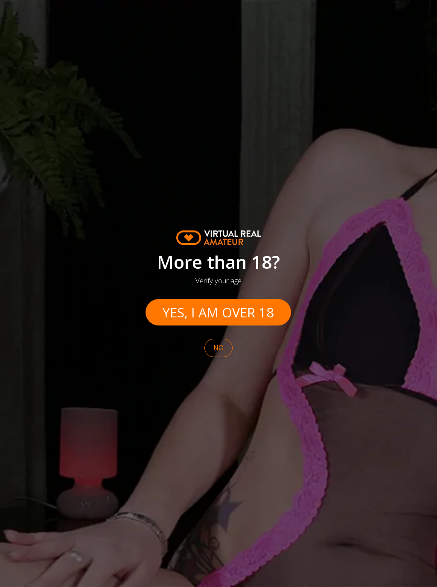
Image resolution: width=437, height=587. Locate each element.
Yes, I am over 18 (218, 312)
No (218, 347)
